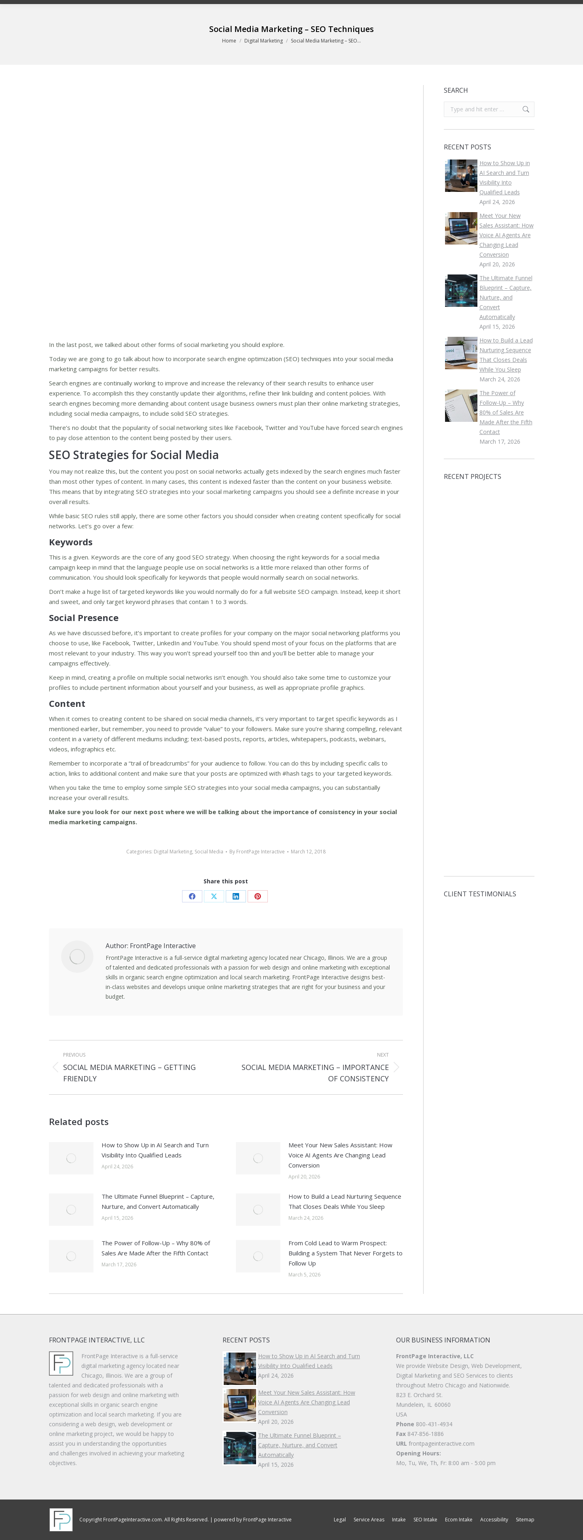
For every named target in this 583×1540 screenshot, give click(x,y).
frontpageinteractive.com (442, 1443)
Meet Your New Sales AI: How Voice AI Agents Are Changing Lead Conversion (340, 1155)
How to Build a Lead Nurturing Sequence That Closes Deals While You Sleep (344, 1201)
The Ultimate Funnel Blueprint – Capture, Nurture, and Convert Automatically (158, 1201)
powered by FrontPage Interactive (253, 1519)
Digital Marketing (173, 851)
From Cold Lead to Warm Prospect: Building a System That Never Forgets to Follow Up (345, 1253)
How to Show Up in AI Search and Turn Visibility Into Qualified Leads (155, 1150)
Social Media (209, 851)
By (257, 851)
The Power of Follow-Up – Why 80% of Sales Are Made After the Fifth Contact (156, 1248)
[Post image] (71, 1158)
